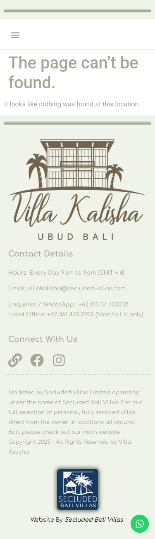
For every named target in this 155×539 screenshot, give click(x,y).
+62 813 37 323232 (103, 304)
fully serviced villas (108, 412)
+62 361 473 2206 (71, 314)
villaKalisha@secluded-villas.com (77, 288)
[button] (15, 34)
